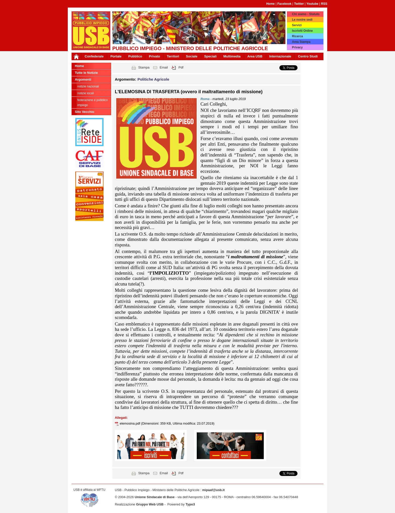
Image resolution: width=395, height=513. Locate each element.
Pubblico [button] (135, 56)
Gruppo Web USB (149, 504)
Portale (115, 56)
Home (270, 4)
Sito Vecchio (84, 112)
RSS (324, 4)
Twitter (299, 4)
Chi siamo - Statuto (305, 14)
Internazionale (280, 56)
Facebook (284, 4)
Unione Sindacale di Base (155, 497)
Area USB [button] (254, 56)
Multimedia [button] (232, 56)
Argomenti (83, 79)
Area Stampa (301, 42)
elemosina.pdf (130, 423)
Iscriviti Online (302, 31)
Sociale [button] (192, 56)
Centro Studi (308, 56)
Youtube (312, 4)
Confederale (94, 56)
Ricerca (297, 36)
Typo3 (190, 504)
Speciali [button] (210, 56)
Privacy (297, 47)
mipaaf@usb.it (213, 490)
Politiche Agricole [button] (153, 79)
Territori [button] (173, 56)
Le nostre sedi (302, 19)
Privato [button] (154, 56)
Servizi (297, 25)
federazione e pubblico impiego (92, 102)
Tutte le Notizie (86, 73)
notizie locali (85, 93)
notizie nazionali (88, 86)
